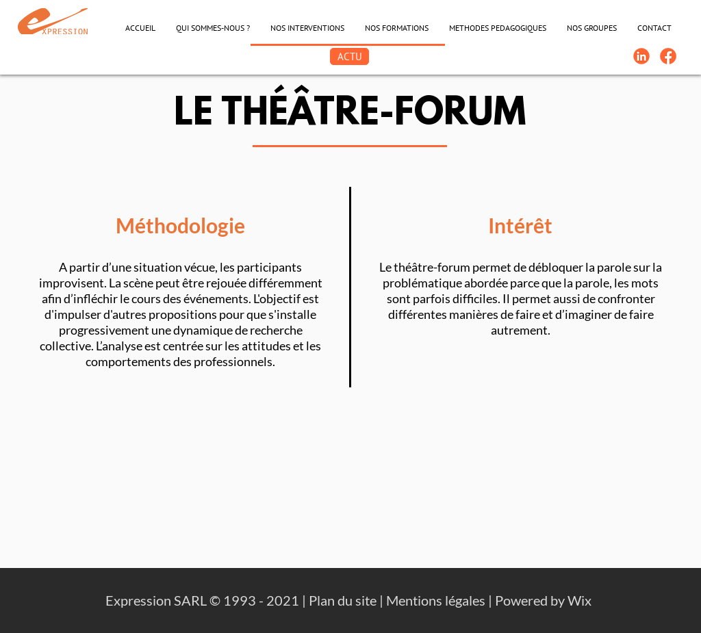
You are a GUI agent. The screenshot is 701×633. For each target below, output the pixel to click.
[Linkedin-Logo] (641, 56)
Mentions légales (435, 600)
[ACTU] (349, 56)
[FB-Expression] (668, 56)
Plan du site (343, 600)
